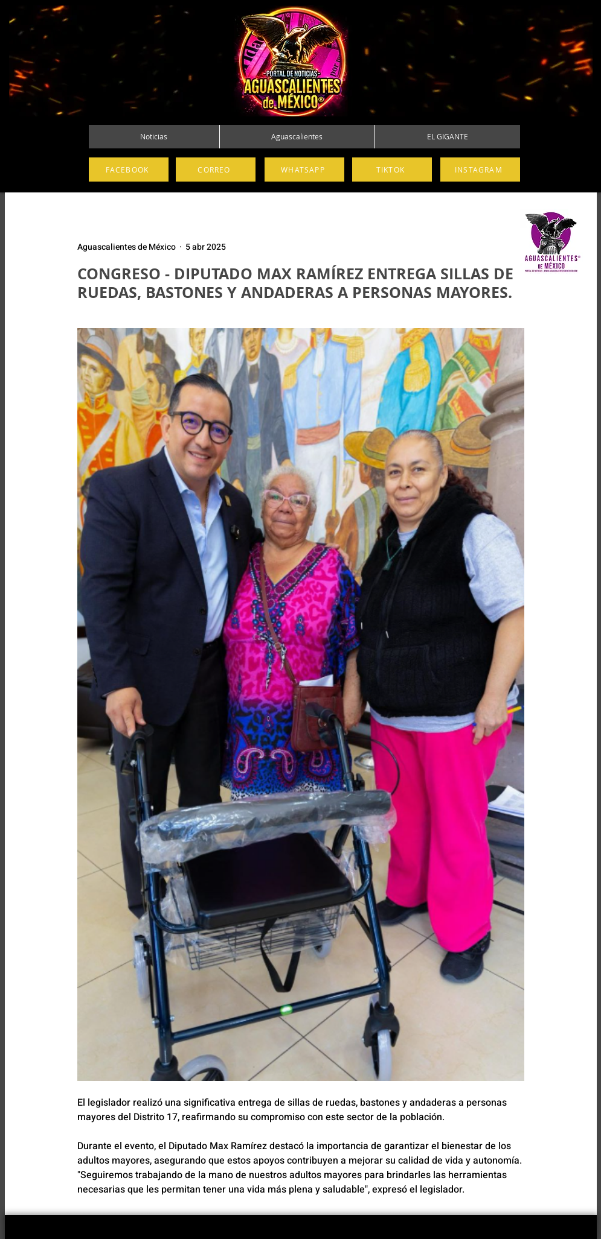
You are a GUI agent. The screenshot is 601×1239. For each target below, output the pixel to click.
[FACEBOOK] (129, 169)
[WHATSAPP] (304, 169)
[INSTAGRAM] (480, 169)
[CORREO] (216, 169)
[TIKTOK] (392, 169)
